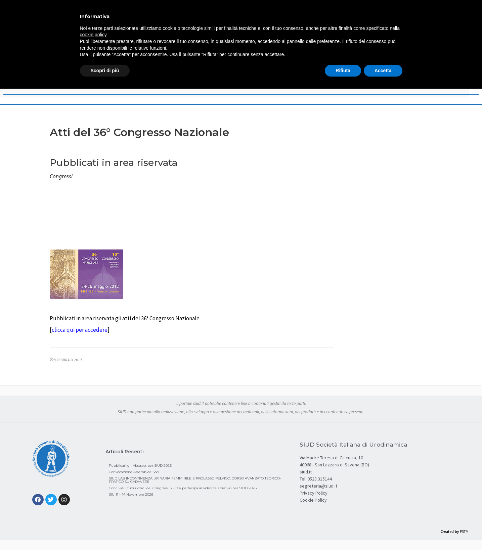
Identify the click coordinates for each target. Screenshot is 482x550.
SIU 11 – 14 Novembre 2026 (131, 494)
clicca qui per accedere (79, 329)
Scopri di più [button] (105, 70)
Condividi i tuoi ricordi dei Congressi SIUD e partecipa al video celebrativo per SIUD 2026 (183, 488)
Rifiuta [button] (343, 70)
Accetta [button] (383, 70)
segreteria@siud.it (318, 486)
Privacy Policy (313, 493)
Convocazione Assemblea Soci (134, 472)
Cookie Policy (313, 500)
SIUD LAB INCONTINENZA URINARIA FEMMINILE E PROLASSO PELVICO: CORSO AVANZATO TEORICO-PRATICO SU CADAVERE (195, 480)
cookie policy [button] (93, 34)
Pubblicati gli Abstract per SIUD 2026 (140, 465)
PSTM (464, 531)
